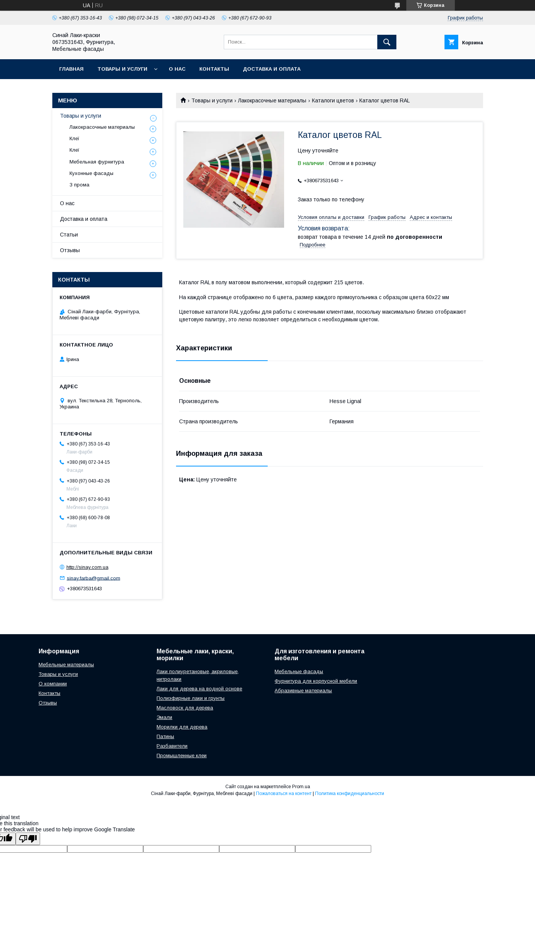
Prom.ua (301, 786)
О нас (177, 69)
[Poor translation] (28, 838)
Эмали (164, 717)
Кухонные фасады (91, 173)
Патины (165, 736)
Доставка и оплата (272, 69)
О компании (53, 684)
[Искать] (386, 42)
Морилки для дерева (182, 727)
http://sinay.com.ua (87, 567)
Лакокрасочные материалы (272, 100)
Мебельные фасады (299, 671)
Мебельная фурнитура (97, 162)
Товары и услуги (122, 69)
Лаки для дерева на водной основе (199, 689)
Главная (71, 69)
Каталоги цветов (333, 100)
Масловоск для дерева (185, 708)
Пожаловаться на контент (284, 793)
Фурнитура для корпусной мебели (316, 681)
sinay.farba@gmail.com (93, 578)
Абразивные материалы (303, 690)
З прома (79, 185)
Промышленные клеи (182, 755)
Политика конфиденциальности (349, 793)
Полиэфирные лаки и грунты (191, 698)
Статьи (69, 235)
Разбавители (172, 746)
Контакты (214, 69)
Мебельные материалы (66, 664)
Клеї (74, 138)
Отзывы (70, 250)
